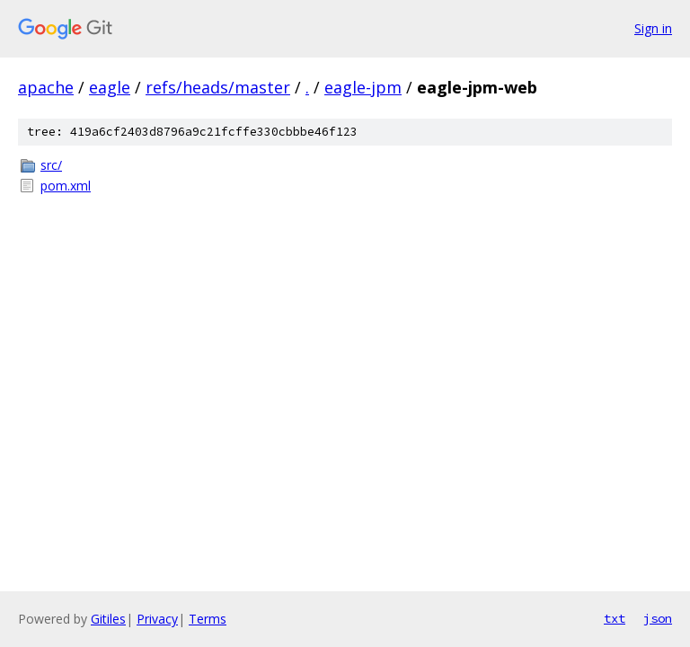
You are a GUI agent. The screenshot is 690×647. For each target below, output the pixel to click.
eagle (109, 87)
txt (614, 618)
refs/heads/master (218, 87)
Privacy (157, 618)
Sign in (653, 28)
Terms (207, 618)
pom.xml (65, 185)
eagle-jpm (363, 87)
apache (46, 87)
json (657, 618)
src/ (51, 164)
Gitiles (108, 618)
